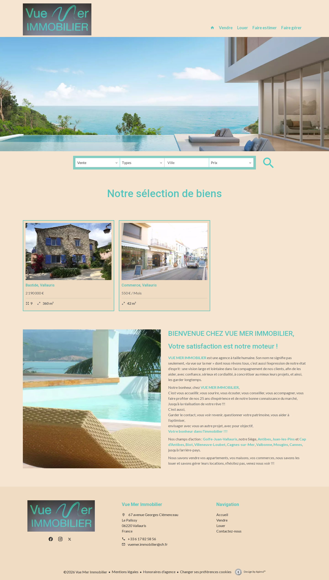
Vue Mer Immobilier (142, 504)
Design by (254, 571)
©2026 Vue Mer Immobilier (85, 572)
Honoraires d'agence (159, 571)
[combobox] (97, 162)
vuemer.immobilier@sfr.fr (148, 544)
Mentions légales (125, 571)
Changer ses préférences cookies (205, 571)
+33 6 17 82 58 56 (142, 539)
